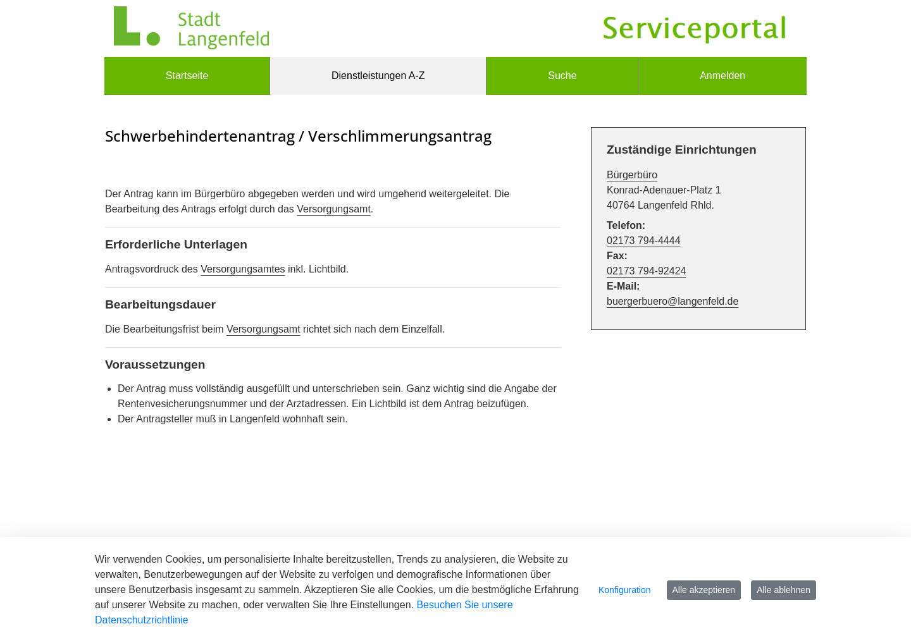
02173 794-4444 (644, 240)
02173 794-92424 (646, 271)
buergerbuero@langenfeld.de (672, 301)
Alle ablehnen (783, 590)
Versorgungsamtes (243, 269)
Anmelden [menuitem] (722, 75)
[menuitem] (187, 76)
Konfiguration (624, 590)
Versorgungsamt (334, 209)
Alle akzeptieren (704, 590)
